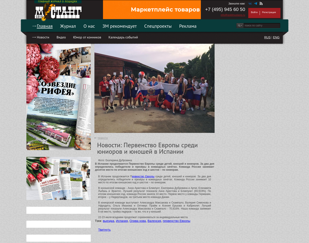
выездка (108, 221)
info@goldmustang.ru (233, 15)
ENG (276, 37)
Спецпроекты (158, 26)
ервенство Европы (143, 176)
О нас (89, 26)
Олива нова (138, 221)
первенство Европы (176, 221)
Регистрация (269, 12)
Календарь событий (123, 37)
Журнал (68, 26)
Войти (254, 12)
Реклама (188, 26)
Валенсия (154, 221)
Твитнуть (104, 229)
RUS (267, 37)
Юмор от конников (87, 37)
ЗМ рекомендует (120, 26)
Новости (43, 37)
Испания (122, 221)
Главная (45, 26)
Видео (61, 37)
